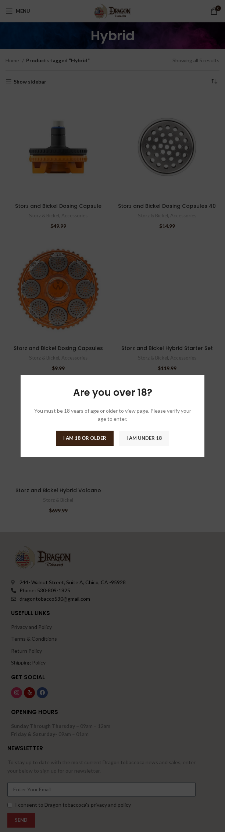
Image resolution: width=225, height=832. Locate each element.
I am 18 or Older (84, 438)
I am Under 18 (144, 438)
